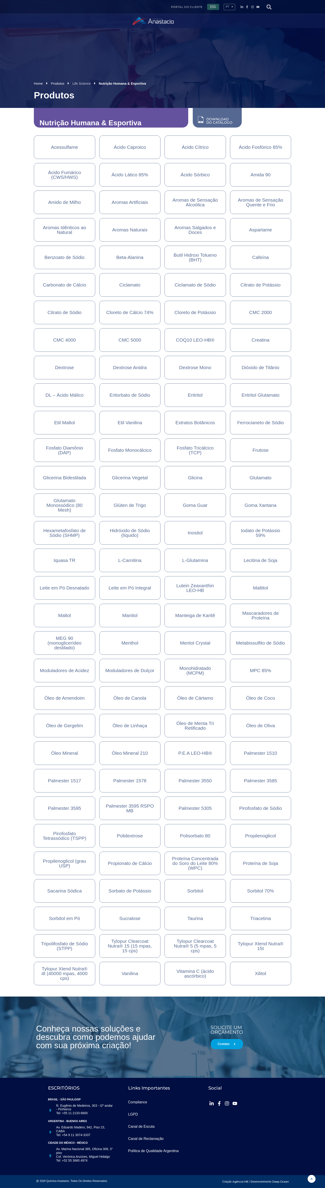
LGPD (133, 1114)
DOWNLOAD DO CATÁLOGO (219, 120)
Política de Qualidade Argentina (153, 1151)
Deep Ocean (280, 1181)
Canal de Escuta (141, 1126)
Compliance (137, 1102)
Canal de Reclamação (146, 1138)
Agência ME (240, 1181)
